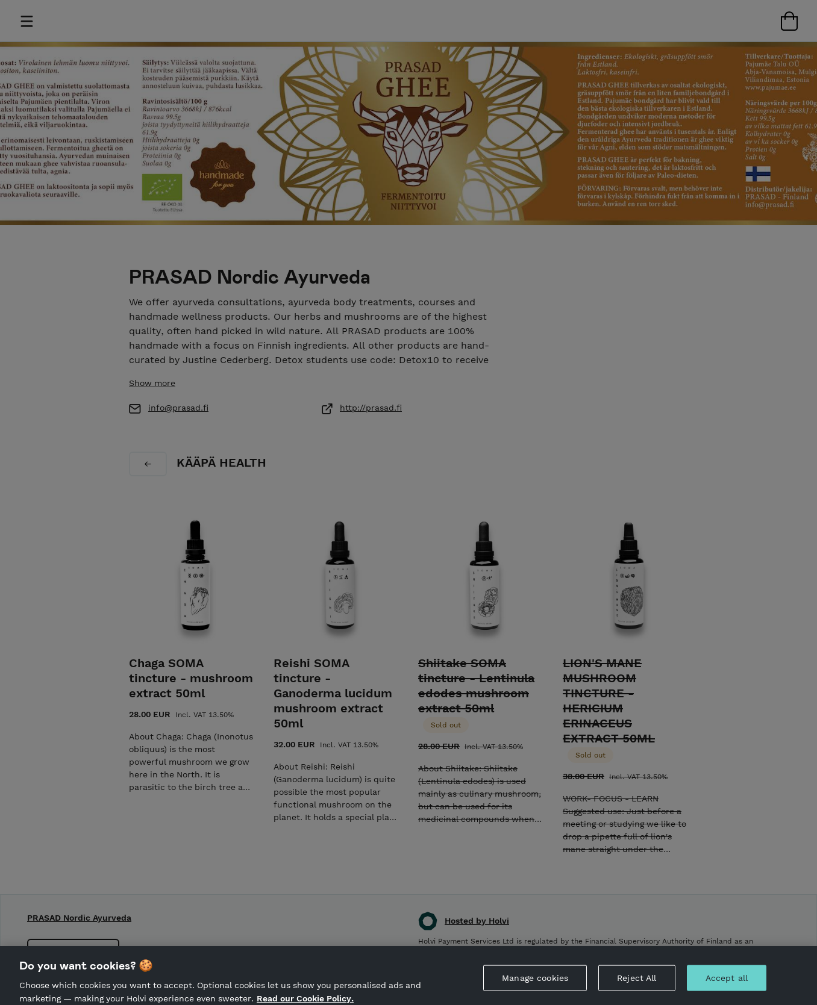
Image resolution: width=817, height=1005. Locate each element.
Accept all (727, 986)
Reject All (636, 986)
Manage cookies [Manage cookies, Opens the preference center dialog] (535, 986)
